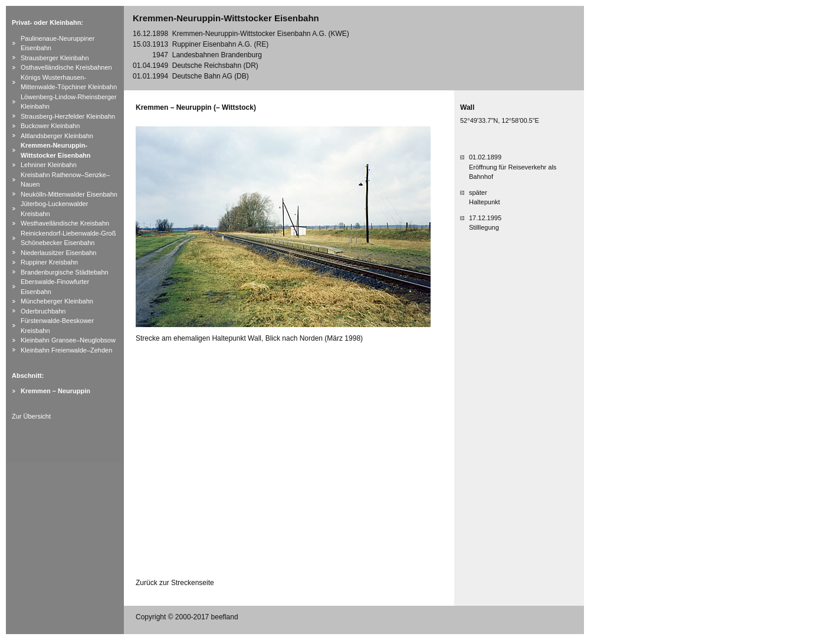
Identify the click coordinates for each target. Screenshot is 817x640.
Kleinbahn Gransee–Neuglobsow (68, 340)
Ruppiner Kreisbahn (49, 262)
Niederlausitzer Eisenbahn (58, 252)
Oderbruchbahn (43, 311)
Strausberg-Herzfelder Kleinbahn (68, 116)
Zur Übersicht (31, 416)
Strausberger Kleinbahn (55, 57)
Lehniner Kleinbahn (49, 164)
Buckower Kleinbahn (50, 125)
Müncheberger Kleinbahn (57, 301)
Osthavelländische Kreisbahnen (66, 67)
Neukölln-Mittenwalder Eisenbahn (69, 194)
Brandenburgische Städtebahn (65, 272)
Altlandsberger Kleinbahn (57, 135)
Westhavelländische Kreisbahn (65, 223)
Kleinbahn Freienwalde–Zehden (66, 350)
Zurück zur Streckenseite (175, 583)
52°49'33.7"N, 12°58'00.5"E (499, 120)
